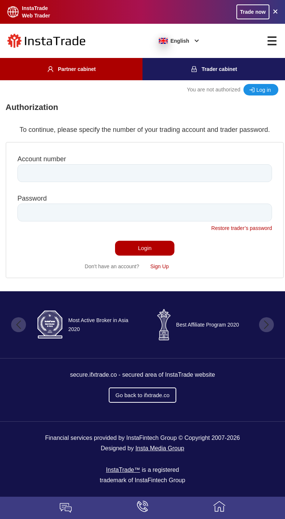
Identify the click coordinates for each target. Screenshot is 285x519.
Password (32, 198)
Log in (263, 90)
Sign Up (159, 266)
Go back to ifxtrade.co (142, 395)
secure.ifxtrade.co (93, 375)
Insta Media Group (159, 448)
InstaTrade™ (123, 470)
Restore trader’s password (241, 228)
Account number (41, 159)
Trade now (253, 12)
